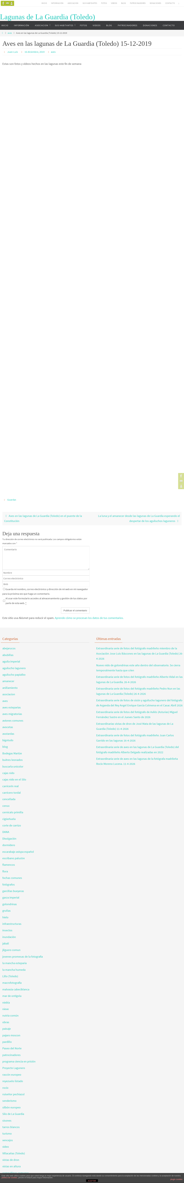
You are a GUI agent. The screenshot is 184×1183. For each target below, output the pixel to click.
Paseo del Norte (12, 1048)
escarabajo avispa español (18, 852)
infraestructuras (11, 924)
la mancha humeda (14, 970)
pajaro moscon (11, 1035)
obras (5, 1022)
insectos (7, 930)
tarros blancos (11, 1127)
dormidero (8, 845)
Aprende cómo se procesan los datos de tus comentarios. (89, 618)
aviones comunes (12, 720)
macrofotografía (12, 983)
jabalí (5, 943)
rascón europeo (11, 1074)
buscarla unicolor (12, 766)
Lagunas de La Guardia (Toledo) (47, 17)
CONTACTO (170, 3)
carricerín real (10, 786)
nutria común (10, 1015)
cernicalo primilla (12, 812)
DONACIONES (155, 3)
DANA (5, 832)
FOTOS (104, 3)
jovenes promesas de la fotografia (22, 956)
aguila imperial (11, 661)
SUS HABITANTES (90, 3)
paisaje (6, 1028)
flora (5, 871)
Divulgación (9, 838)
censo (6, 806)
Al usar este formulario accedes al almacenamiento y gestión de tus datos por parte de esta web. (46, 601)
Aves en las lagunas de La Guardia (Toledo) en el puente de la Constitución (43, 518)
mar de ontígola (11, 996)
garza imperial (10, 897)
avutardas (8, 733)
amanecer (8, 681)
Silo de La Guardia (13, 1114)
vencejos (7, 1140)
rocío (5, 1088)
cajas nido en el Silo (14, 779)
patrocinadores (11, 1055)
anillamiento (10, 688)
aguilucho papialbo (14, 674)
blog (5, 746)
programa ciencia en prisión (19, 1061)
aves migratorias (12, 714)
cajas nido (8, 773)
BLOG (123, 3)
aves (10, 33)
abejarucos (9, 648)
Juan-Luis (12, 51)
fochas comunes (12, 878)
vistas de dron (10, 1160)
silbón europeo (11, 1107)
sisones (6, 1120)
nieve (5, 1009)
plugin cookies (176, 1179)
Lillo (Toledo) (10, 976)
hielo (5, 917)
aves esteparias (11, 707)
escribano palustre (13, 858)
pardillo (7, 1042)
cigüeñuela (9, 819)
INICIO (44, 3)
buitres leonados (12, 760)
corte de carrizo (11, 825)
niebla (6, 1002)
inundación (9, 937)
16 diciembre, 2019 (35, 51)
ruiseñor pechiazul (13, 1094)
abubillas (7, 655)
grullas (6, 910)
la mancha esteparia (14, 963)
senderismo (9, 1101)
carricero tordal (11, 792)
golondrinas (9, 904)
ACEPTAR (92, 1181)
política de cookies (9, 1178)
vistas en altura (11, 1166)
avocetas (7, 727)
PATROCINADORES (138, 3)
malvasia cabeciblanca (15, 989)
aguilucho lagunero (14, 668)
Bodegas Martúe (12, 753)
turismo (7, 1133)
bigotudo (7, 740)
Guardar (11, 499)
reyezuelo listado (12, 1081)
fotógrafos (8, 884)
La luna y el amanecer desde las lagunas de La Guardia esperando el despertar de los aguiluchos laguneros (139, 518)
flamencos (8, 864)
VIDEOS (114, 3)
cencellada (8, 799)
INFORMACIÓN (57, 3)
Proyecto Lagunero (13, 1068)
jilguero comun (11, 950)
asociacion (8, 694)
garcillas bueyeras (13, 891)
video (5, 1146)
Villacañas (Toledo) (13, 1153)
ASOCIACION (73, 3)
